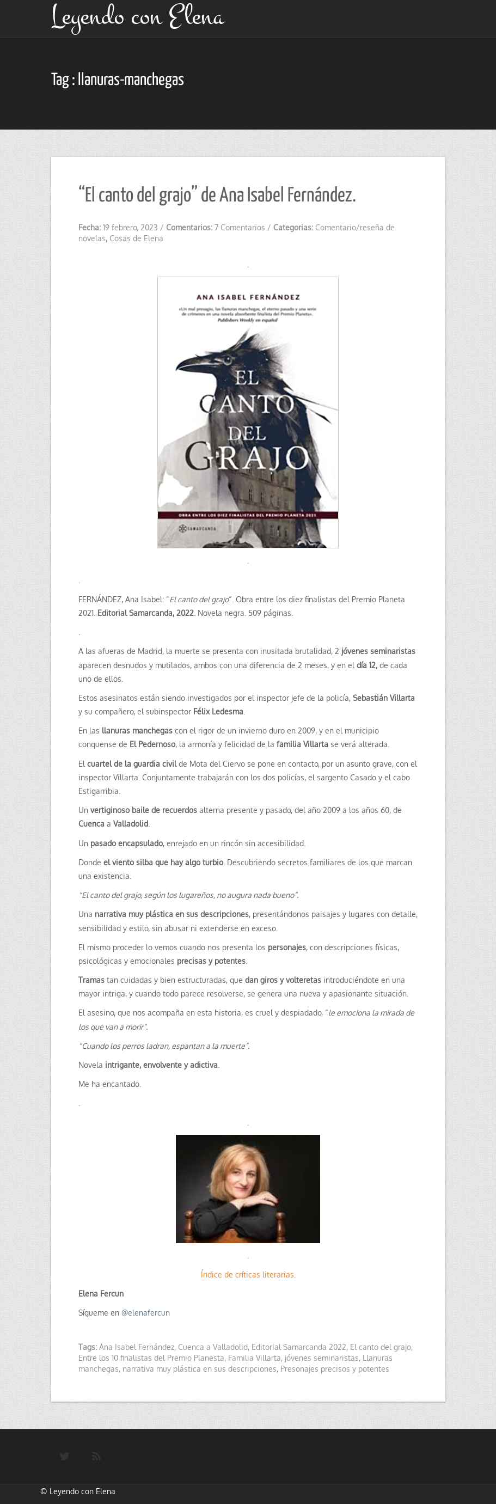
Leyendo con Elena (82, 1491)
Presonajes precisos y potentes (334, 1368)
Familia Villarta (254, 1357)
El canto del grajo (380, 1347)
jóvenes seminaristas (322, 1357)
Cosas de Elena (136, 238)
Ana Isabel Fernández (136, 1347)
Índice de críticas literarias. (248, 1274)
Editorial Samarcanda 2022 (299, 1347)
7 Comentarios (240, 227)
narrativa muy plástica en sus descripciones (200, 1368)
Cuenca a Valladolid (213, 1347)
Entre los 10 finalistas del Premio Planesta (151, 1357)
